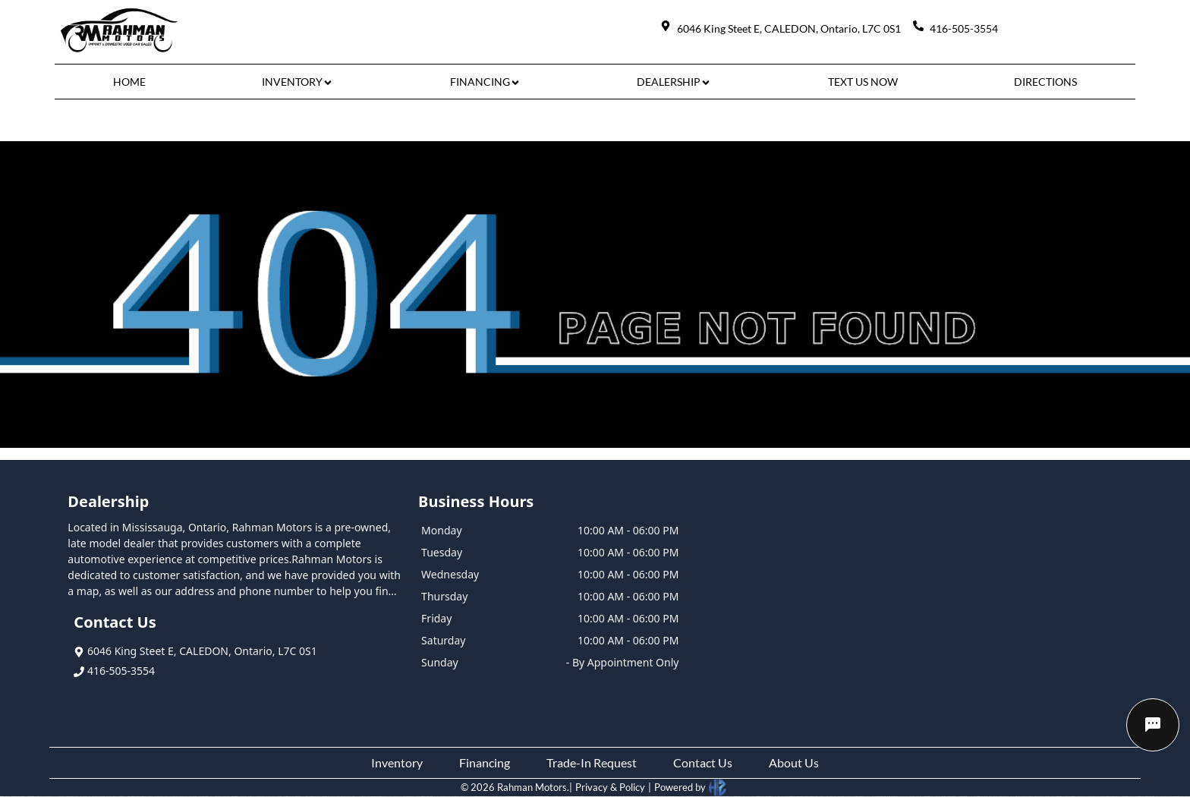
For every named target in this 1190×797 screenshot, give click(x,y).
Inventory (397, 762)
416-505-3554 (114, 670)
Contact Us (702, 762)
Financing (484, 762)
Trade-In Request (591, 762)
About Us (794, 762)
